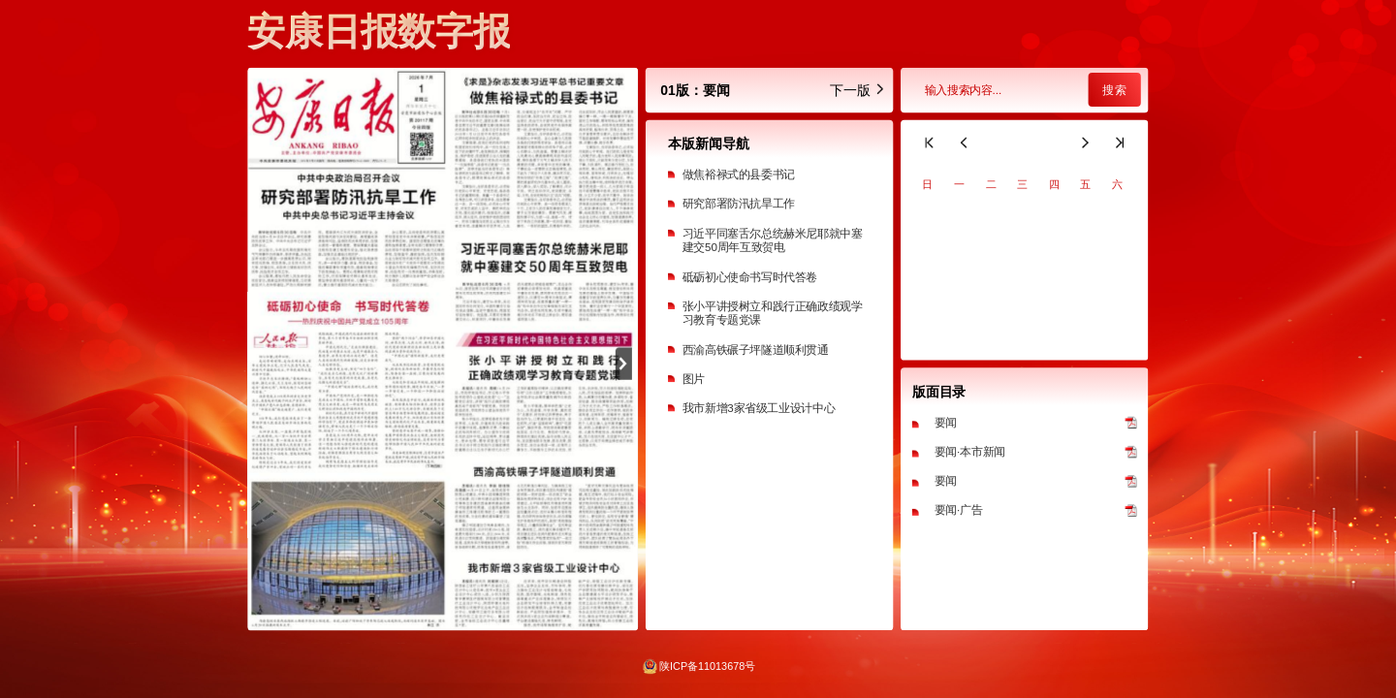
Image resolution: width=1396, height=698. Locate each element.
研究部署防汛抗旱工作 (738, 204)
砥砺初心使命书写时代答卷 (749, 276)
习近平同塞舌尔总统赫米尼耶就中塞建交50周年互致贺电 (772, 240)
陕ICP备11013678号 (707, 666)
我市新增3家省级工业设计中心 (758, 407)
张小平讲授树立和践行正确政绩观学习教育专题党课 (772, 313)
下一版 (857, 89)
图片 (693, 378)
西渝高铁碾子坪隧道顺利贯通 (755, 349)
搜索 (1114, 89)
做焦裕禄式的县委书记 (738, 174)
